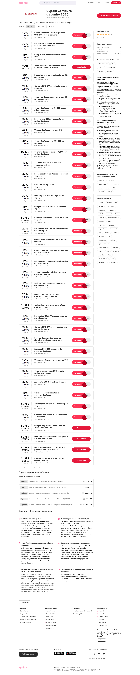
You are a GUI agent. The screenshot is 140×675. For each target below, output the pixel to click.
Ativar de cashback (109, 16)
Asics (100, 188)
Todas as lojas (28, 468)
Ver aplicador (81, 67)
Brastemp (109, 71)
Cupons (91, 3)
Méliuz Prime (50, 619)
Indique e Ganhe (51, 625)
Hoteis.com (112, 240)
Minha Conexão (103, 617)
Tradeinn (101, 192)
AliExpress (102, 210)
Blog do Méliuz (24, 614)
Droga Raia (102, 225)
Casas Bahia (111, 67)
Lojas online (49, 617)
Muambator (102, 622)
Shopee (101, 206)
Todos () (30, 26)
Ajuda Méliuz (50, 628)
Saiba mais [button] (102, 640)
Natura (107, 232)
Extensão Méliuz (51, 614)
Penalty (110, 192)
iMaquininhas (103, 625)
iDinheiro (101, 619)
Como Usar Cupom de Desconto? (82, 611)
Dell (113, 64)
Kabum (101, 71)
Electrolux (115, 247)
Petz (109, 236)
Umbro (107, 188)
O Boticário (116, 251)
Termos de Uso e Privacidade (28, 619)
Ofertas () (51, 26)
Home (20, 468)
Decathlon (111, 180)
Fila (114, 188)
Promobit (101, 611)
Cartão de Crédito (51, 622)
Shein (109, 221)
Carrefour (101, 221)
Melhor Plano (103, 614)
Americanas (102, 240)
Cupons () (40, 26)
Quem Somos (24, 611)
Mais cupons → (113, 262)
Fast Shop (102, 255)
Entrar (107, 3)
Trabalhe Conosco (25, 622)
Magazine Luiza (103, 64)
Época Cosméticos (104, 244)
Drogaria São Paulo (113, 218)
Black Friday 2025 (78, 614)
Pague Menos (103, 229)
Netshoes (101, 180)
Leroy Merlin (114, 229)
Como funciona (50, 611)
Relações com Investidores (28, 617)
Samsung (101, 236)
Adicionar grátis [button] (28, 654)
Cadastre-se (116, 3)
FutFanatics (113, 184)
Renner (117, 214)
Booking (111, 225)
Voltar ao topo (24, 602)
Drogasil (109, 214)
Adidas (101, 251)
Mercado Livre (103, 259)
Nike (100, 232)
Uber (109, 255)
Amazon (101, 67)
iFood (112, 259)
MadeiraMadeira (104, 247)
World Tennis (102, 184)
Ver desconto (81, 428)
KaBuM (101, 214)
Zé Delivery (102, 262)
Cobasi (115, 232)
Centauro (101, 218)
